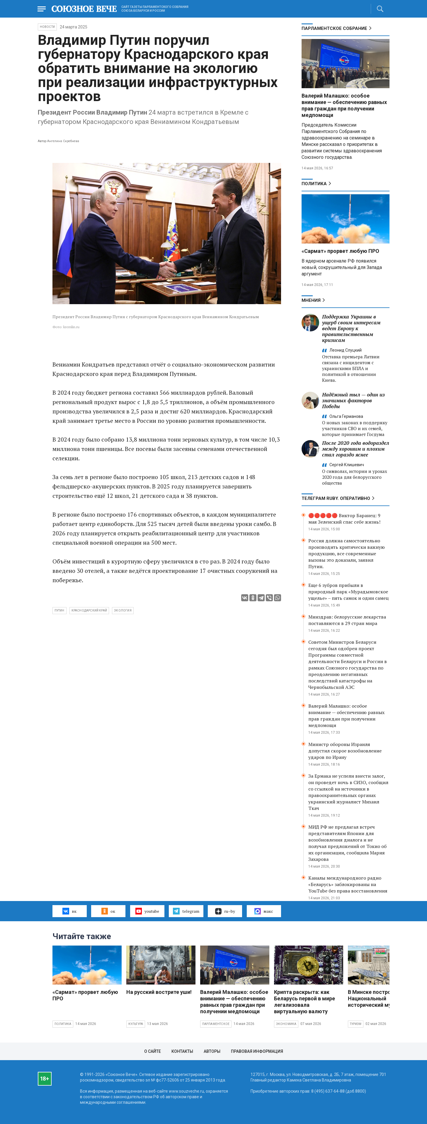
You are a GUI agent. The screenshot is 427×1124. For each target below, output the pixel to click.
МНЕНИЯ (311, 300)
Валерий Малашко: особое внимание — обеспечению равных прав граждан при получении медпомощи (344, 105)
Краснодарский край (89, 610)
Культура (135, 1024)
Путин (59, 610)
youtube (147, 911)
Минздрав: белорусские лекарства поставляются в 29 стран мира (347, 620)
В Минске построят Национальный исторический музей (374, 998)
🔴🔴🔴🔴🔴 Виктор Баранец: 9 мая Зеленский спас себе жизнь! (344, 518)
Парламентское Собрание (334, 28)
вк (69, 911)
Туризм (355, 1024)
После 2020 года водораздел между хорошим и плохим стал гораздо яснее (355, 449)
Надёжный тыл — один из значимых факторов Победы (353, 400)
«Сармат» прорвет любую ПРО (340, 251)
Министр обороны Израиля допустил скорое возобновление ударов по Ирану (345, 750)
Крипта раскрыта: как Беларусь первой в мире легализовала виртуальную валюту (304, 1001)
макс (263, 911)
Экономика (286, 1024)
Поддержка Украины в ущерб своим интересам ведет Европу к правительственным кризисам (351, 328)
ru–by (225, 911)
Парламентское (216, 1024)
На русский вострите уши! (159, 992)
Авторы (212, 1051)
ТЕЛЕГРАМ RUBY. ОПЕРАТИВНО (336, 498)
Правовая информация (257, 1051)
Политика (314, 183)
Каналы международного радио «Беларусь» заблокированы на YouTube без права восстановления (347, 884)
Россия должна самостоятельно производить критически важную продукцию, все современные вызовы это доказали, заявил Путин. (346, 553)
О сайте (152, 1051)
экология (123, 610)
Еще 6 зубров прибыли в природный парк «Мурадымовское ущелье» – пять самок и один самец (348, 591)
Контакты (182, 1051)
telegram (186, 911)
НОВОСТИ (47, 26)
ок (108, 911)
